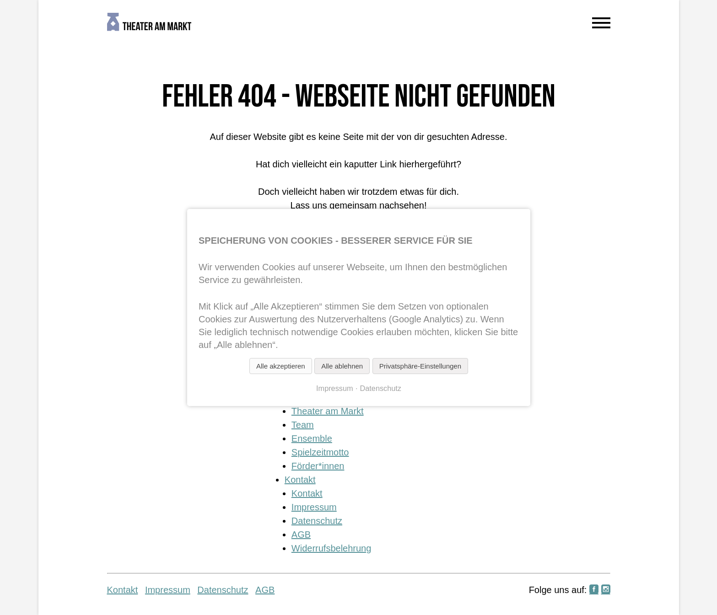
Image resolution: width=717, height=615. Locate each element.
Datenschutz (316, 521)
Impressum (314, 507)
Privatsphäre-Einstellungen (420, 366)
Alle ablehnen (342, 366)
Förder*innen (318, 466)
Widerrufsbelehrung (331, 548)
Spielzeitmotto (320, 452)
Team (302, 425)
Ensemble (311, 438)
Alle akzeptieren (280, 366)
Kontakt (300, 480)
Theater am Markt (327, 411)
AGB (301, 534)
